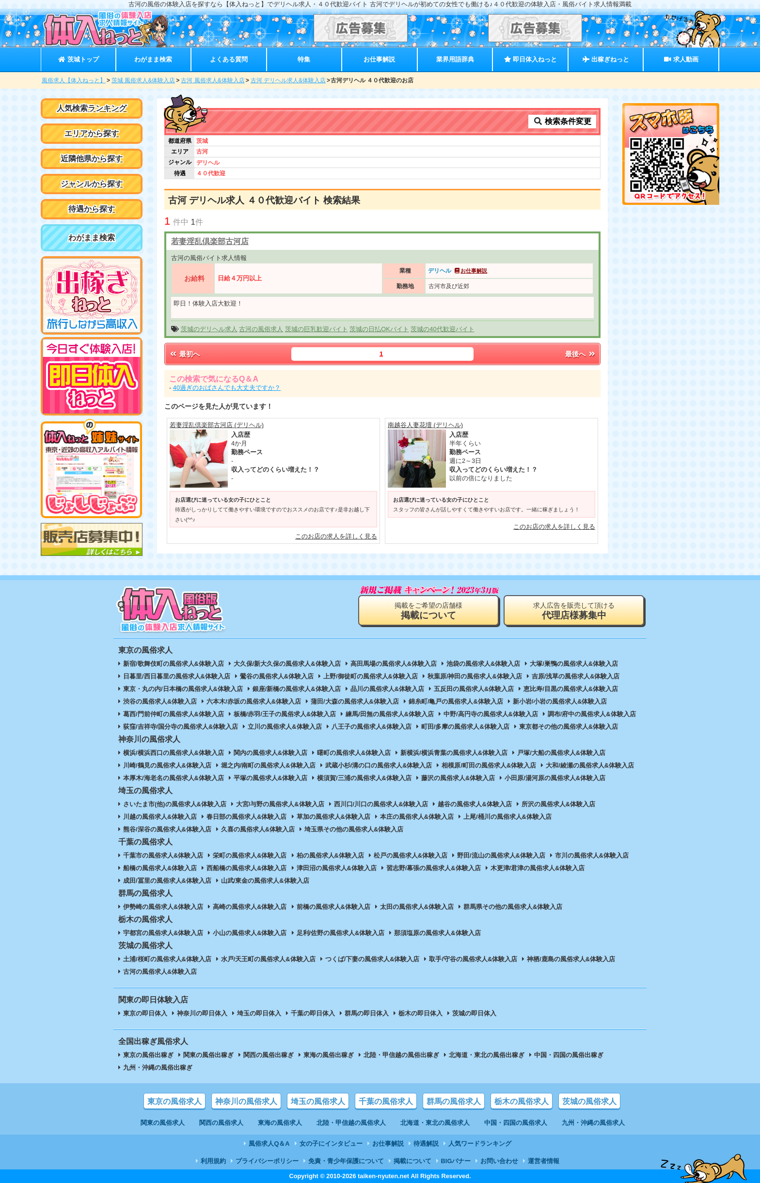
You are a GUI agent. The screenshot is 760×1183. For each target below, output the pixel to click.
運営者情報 (543, 1161)
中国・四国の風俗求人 (515, 1122)
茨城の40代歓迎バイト (442, 329)
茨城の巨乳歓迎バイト (316, 329)
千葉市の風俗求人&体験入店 (163, 855)
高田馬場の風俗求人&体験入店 (393, 663)
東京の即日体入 (145, 1013)
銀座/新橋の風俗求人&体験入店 (297, 688)
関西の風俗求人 (221, 1122)
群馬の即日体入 (367, 1013)
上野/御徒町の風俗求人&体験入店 (370, 676)
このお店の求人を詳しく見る (336, 536)
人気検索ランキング (92, 108)
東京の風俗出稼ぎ (148, 1055)
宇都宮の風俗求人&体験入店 (163, 933)
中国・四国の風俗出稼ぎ (568, 1055)
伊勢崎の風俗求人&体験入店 (163, 906)
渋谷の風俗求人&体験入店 (160, 701)
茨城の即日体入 (474, 1013)
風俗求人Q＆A (269, 1143)
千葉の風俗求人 (386, 1101)
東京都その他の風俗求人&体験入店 (568, 726)
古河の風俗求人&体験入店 (160, 971)
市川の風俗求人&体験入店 (592, 855)
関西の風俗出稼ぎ (268, 1055)
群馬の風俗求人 (454, 1101)
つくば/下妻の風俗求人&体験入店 (372, 959)
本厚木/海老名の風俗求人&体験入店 (173, 778)
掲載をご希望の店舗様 (428, 610)
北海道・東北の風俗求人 (435, 1122)
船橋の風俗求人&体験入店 (160, 868)
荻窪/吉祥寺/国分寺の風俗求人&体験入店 (180, 726)
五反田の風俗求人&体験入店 (474, 688)
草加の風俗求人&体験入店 (333, 816)
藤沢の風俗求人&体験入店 (458, 778)
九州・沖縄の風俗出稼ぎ (157, 1067)
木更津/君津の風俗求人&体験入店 (538, 868)
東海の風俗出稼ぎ (328, 1055)
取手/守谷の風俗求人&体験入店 (473, 959)
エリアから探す (91, 133)
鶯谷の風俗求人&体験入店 (277, 676)
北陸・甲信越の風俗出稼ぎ (401, 1055)
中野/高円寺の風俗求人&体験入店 (490, 714)
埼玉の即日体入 (259, 1013)
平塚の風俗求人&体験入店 (270, 778)
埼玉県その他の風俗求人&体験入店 (353, 829)
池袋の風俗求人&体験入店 (483, 663)
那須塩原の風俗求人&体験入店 (437, 933)
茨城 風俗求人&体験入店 (143, 80)
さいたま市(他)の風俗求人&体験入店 (174, 804)
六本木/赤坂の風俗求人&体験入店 (253, 701)
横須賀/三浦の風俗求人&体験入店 (364, 778)
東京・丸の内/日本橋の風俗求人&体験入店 (183, 688)
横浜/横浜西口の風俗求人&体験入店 (173, 752)
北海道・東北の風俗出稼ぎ (486, 1055)
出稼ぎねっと (606, 59)
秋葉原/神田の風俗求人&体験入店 (475, 676)
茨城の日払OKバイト (379, 329)
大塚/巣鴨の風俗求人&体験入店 (574, 663)
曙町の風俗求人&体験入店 (354, 752)
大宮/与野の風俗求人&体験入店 (280, 804)
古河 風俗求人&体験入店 (212, 80)
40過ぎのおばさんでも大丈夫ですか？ (227, 387)
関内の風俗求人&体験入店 (270, 752)
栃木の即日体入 (420, 1013)
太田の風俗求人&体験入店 (417, 906)
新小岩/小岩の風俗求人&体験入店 (560, 701)
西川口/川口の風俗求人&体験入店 (381, 804)
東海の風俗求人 (280, 1122)
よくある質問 (229, 59)
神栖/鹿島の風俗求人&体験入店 (571, 959)
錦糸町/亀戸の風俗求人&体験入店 (456, 701)
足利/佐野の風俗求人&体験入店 (341, 933)
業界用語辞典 (455, 59)
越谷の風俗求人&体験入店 (474, 804)
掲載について (412, 1161)
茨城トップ (78, 59)
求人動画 (681, 59)
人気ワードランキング (479, 1143)
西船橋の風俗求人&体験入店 (246, 868)
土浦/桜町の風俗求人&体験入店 (167, 959)
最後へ (580, 354)
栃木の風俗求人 (521, 1101)
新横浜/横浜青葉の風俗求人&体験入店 (453, 752)
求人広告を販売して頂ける (574, 610)
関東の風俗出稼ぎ (208, 1055)
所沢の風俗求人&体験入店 (558, 804)
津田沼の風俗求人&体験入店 (337, 868)
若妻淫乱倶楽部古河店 (210, 241)
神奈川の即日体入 (202, 1013)
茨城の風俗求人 (589, 1101)
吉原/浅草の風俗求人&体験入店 (576, 676)
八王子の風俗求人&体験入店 (372, 726)
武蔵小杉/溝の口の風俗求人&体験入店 (378, 765)
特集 (304, 59)
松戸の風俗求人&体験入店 (410, 855)
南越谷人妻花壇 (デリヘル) (425, 425)
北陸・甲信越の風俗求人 (351, 1122)
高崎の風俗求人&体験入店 (249, 906)
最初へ (184, 354)
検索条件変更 (562, 121)
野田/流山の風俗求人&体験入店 (501, 855)
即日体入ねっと (530, 59)
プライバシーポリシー (267, 1161)
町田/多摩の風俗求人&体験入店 (465, 726)
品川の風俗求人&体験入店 (387, 688)
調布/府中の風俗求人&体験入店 (592, 714)
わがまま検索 (153, 59)
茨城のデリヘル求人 (209, 329)
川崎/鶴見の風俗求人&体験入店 (167, 765)
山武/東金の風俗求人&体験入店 (265, 880)
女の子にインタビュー (331, 1143)
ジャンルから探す (92, 184)
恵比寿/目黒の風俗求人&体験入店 (570, 688)
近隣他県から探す (92, 158)
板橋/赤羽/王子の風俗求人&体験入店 (285, 714)
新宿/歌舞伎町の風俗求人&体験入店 (173, 663)
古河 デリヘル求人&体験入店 (288, 80)
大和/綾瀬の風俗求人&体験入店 (590, 765)
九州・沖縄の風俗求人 (593, 1122)
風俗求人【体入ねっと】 (74, 80)
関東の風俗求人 (163, 1122)
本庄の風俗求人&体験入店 (417, 816)
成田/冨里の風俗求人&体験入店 (167, 880)
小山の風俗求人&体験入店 (249, 933)
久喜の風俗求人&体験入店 (258, 829)
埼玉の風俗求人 (318, 1101)
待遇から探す (91, 209)
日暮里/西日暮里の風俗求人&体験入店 (176, 676)
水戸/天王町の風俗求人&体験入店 (268, 959)
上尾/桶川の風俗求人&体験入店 (507, 816)
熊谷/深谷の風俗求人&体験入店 (167, 829)
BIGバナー (456, 1161)
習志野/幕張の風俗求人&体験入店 (433, 868)
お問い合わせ (499, 1161)
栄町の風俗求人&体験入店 (249, 855)
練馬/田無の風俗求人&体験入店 (390, 714)
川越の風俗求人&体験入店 (160, 816)
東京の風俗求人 (174, 1101)
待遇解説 (426, 1143)
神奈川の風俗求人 (246, 1101)
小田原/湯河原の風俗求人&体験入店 (555, 778)
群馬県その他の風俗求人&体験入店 (512, 906)
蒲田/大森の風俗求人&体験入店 (355, 701)
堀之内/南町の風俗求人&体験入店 (268, 765)
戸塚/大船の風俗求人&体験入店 (561, 752)
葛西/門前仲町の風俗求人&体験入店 (173, 714)
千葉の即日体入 (313, 1013)
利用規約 (213, 1161)
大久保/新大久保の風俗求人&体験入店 (287, 663)
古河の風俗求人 (261, 329)
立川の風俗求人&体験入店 (284, 726)
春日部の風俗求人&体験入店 (246, 816)
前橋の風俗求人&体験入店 (333, 906)
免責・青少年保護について (346, 1161)
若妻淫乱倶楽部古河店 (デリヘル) (217, 425)
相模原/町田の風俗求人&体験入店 (489, 765)
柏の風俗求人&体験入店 (330, 855)
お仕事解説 (379, 59)
